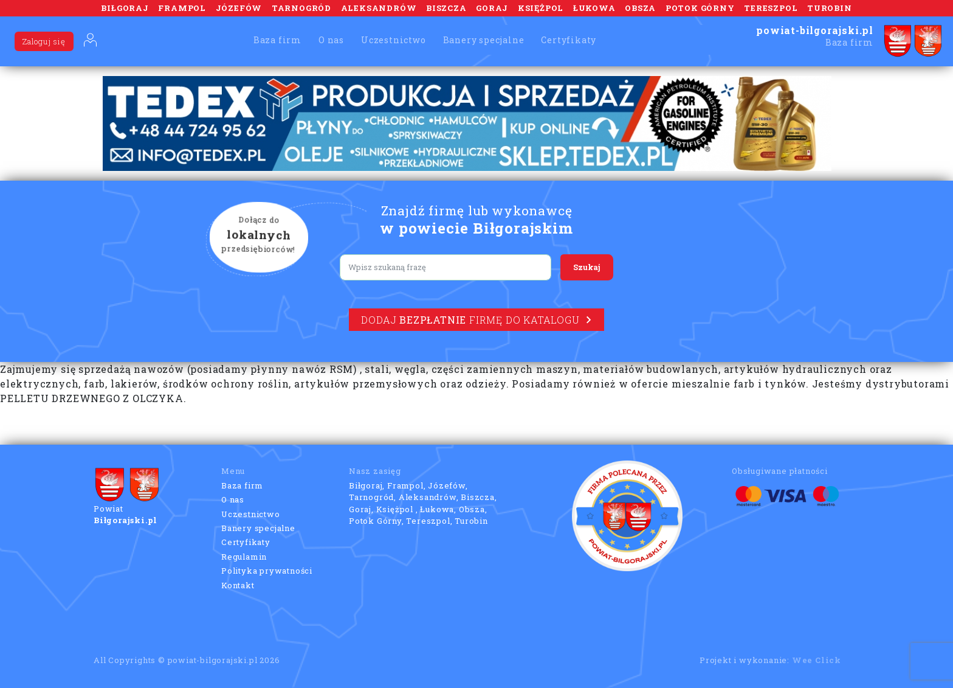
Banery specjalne (484, 40)
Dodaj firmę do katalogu (476, 319)
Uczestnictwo (393, 40)
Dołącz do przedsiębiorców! (259, 235)
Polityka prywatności (266, 570)
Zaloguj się (44, 41)
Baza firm (277, 40)
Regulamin (244, 556)
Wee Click (816, 660)
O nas (331, 40)
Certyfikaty (568, 40)
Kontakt (238, 585)
